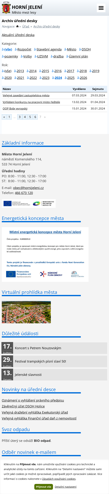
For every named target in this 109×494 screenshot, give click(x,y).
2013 (20, 71)
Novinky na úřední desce (29, 389)
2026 (83, 78)
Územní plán (78, 56)
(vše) (8, 49)
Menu (101, 8)
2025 (71, 78)
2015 (45, 71)
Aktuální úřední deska (18, 35)
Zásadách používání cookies (59, 479)
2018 (83, 71)
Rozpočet (24, 49)
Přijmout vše (43, 486)
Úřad (26, 26)
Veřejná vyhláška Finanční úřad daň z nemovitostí (39, 418)
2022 (33, 78)
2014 (32, 71)
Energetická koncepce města (33, 218)
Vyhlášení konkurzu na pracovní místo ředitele (31, 102)
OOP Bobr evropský (15, 108)
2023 (45, 78)
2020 (8, 78)
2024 (58, 78)
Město (71, 49)
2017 (70, 71)
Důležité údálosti (20, 333)
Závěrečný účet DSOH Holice (23, 406)
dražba (58, 56)
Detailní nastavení (65, 486)
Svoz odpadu (16, 429)
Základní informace (23, 143)
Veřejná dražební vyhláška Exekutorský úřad (35, 412)
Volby (27, 56)
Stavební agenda (49, 49)
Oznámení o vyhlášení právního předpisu (33, 400)
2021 (20, 78)
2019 (95, 71)
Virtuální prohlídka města (29, 292)
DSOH (86, 49)
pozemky (11, 56)
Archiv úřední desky (46, 26)
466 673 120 (24, 193)
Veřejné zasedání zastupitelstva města (26, 95)
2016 (58, 71)
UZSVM (42, 56)
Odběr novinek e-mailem (29, 452)
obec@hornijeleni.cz (28, 188)
